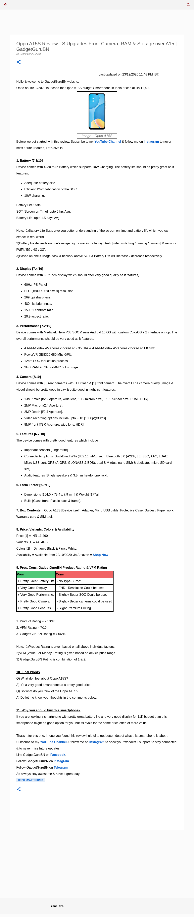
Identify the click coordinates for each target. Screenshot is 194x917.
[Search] (188, 5)
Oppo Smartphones (30, 780)
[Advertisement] (97, 864)
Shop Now (100, 555)
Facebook (57, 754)
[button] (18, 62)
